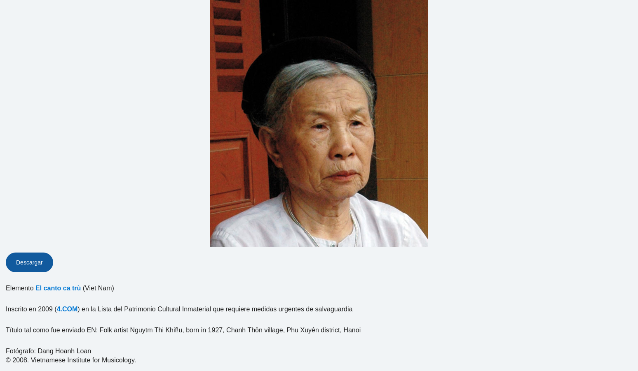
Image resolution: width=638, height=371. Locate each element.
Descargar (29, 262)
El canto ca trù (58, 288)
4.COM (67, 309)
